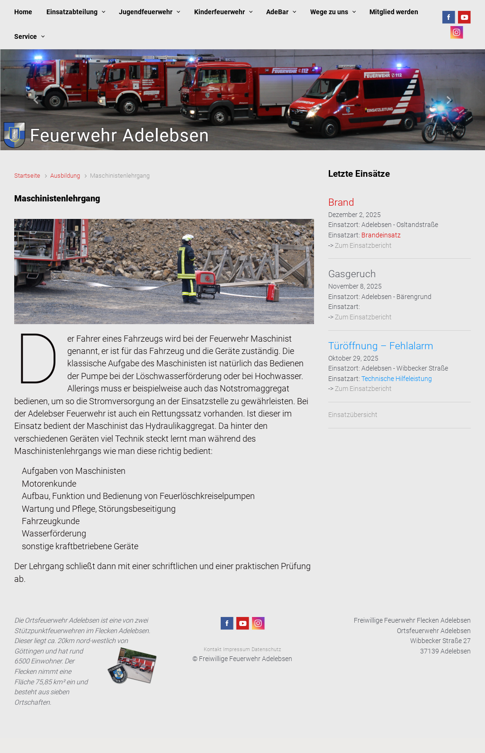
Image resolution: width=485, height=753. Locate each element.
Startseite (27, 175)
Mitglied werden (393, 12)
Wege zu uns (329, 12)
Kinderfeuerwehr (219, 12)
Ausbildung (65, 175)
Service (25, 37)
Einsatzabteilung (72, 12)
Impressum (236, 649)
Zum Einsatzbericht (363, 246)
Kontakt (213, 649)
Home (23, 12)
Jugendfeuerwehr (145, 12)
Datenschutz (266, 649)
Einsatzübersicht (352, 415)
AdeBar (277, 12)
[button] (36, 99)
